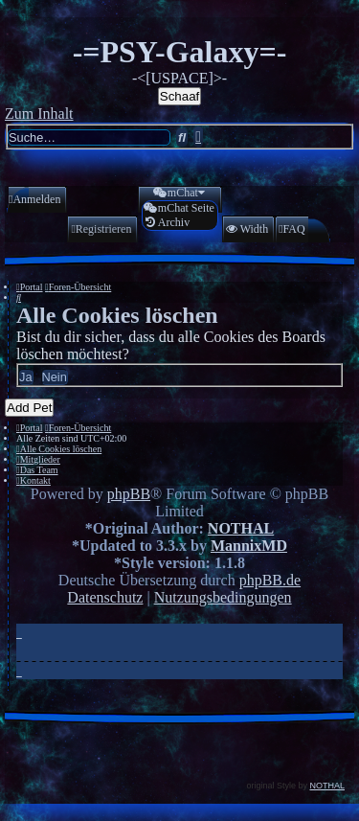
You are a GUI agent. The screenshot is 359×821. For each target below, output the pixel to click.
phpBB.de (270, 580)
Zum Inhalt (39, 113)
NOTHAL (241, 528)
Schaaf (180, 96)
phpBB (128, 494)
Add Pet (29, 407)
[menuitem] (34, 200)
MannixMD (249, 545)
